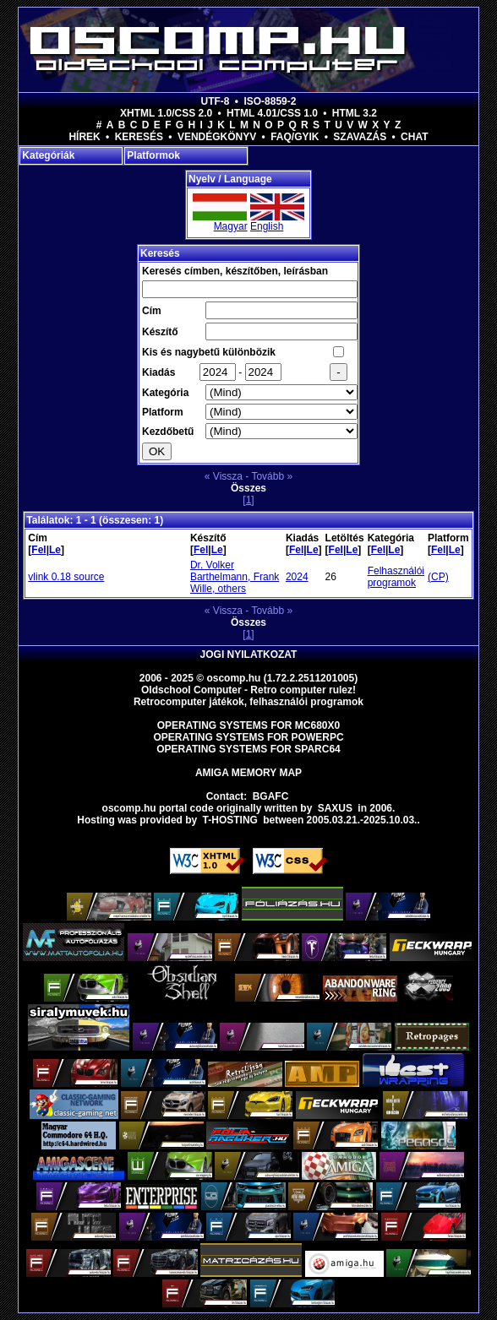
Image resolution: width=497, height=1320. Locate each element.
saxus (335, 808)
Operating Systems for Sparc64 (248, 749)
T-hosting (230, 820)
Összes (248, 488)
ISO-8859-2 (269, 101)
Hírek (84, 137)
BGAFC (271, 796)
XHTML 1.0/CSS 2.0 (166, 113)
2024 (297, 577)
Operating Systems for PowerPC (248, 737)
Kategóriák (48, 155)
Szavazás (359, 137)
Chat (414, 137)
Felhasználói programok (396, 577)
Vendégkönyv (217, 137)
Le (55, 550)
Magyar (231, 226)
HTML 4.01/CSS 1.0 (272, 113)
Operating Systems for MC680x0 (249, 725)
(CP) (438, 577)
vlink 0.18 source (66, 577)
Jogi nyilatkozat (249, 654)
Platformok (153, 155)
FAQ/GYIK (294, 137)
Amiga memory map (248, 773)
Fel (38, 550)
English (266, 226)
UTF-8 (215, 101)
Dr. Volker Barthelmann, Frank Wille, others (234, 577)
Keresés (139, 137)
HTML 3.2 (354, 113)
